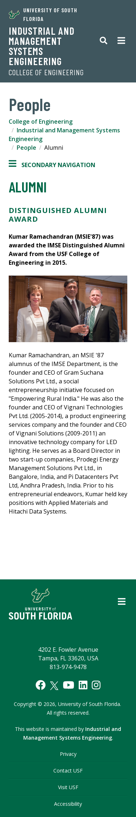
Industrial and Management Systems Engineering (42, 46)
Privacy (68, 753)
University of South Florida (43, 14)
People (26, 148)
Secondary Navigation (52, 165)
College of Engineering (46, 72)
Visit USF (68, 787)
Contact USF (68, 770)
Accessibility (68, 803)
